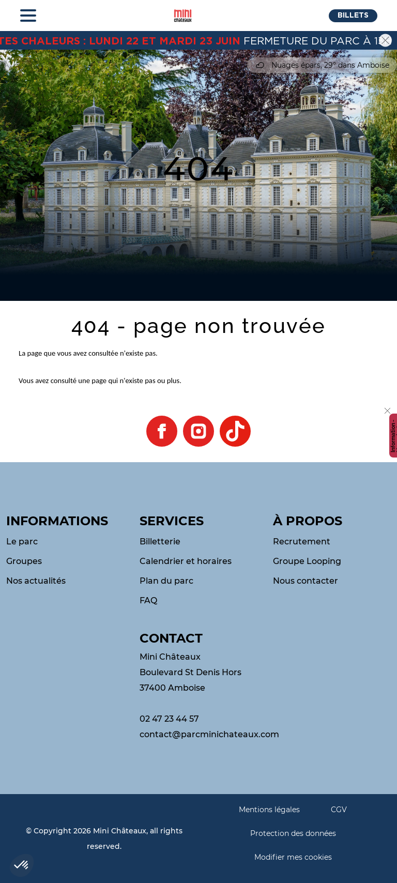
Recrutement (301, 541)
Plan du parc (166, 581)
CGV (339, 809)
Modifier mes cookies (293, 857)
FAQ (148, 600)
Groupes (24, 561)
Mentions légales (269, 809)
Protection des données (293, 833)
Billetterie (160, 541)
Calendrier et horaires (186, 561)
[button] (353, 15)
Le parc (22, 541)
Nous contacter (305, 581)
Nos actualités (36, 581)
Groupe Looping (307, 561)
